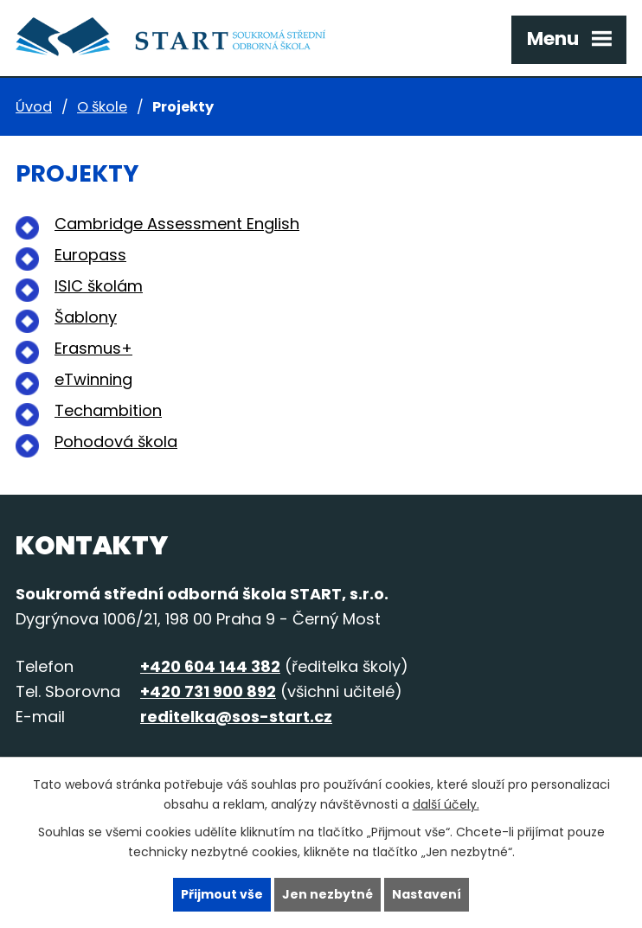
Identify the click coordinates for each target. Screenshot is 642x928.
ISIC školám (99, 286)
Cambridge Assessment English (177, 223)
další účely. (446, 804)
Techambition (108, 410)
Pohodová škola (116, 441)
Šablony (86, 317)
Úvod (34, 107)
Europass (90, 255)
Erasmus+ (93, 348)
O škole (102, 107)
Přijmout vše (222, 894)
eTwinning (93, 379)
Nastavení (426, 894)
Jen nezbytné (327, 894)
